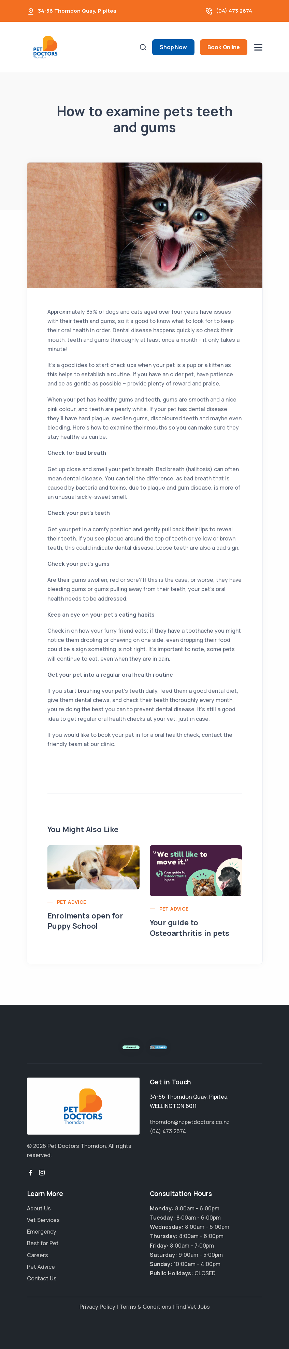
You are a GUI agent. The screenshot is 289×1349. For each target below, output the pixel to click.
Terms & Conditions (145, 1306)
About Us (39, 1208)
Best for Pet (43, 1243)
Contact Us (42, 1278)
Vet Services (43, 1220)
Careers (37, 1255)
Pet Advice (71, 902)
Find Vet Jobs (192, 1306)
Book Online (223, 47)
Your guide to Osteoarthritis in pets (190, 927)
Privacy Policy (97, 1306)
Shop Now (173, 47)
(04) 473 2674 (234, 10)
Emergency (41, 1231)
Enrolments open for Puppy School (85, 921)
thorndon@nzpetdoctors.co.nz (190, 1122)
